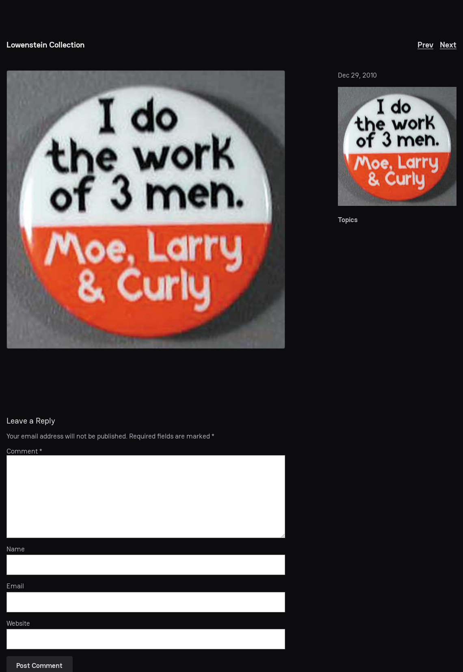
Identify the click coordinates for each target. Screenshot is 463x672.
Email (15, 586)
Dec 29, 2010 (357, 75)
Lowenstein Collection (45, 44)
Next (448, 44)
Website (18, 623)
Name (15, 549)
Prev (425, 44)
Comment (24, 451)
